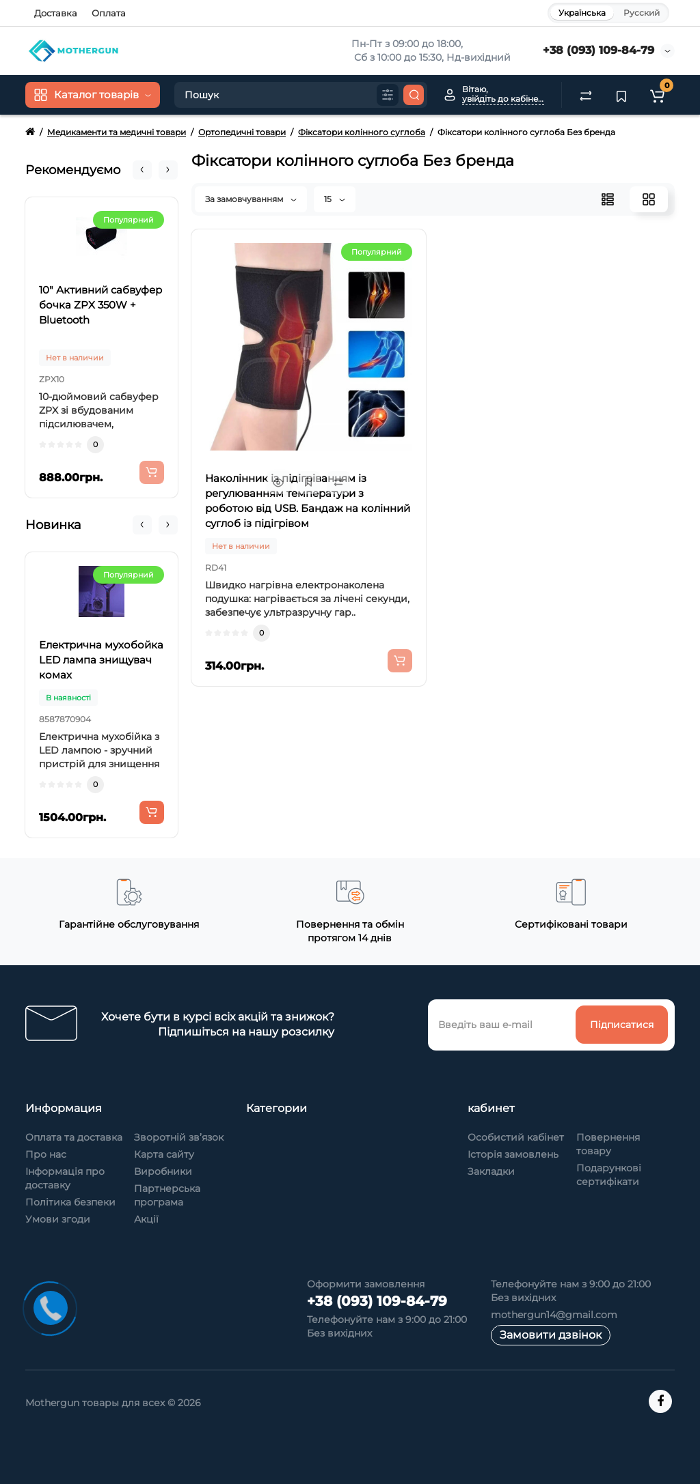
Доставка (55, 13)
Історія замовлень (513, 1154)
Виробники (163, 1171)
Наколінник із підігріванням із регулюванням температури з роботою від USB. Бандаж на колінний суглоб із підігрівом (307, 501)
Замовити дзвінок (551, 1334)
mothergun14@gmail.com (554, 1315)
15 (334, 199)
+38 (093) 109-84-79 (598, 50)
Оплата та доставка (73, 1137)
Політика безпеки (70, 1202)
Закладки (491, 1171)
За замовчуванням (251, 199)
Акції (146, 1219)
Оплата (109, 13)
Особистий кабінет (516, 1137)
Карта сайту (164, 1154)
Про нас (45, 1154)
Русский (641, 13)
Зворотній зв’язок (179, 1137)
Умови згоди (57, 1219)
